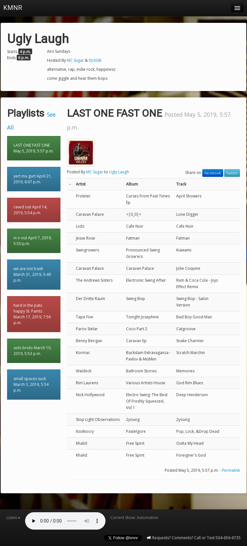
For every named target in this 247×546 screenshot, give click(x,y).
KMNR (12, 8)
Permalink (231, 470)
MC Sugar (75, 60)
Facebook (213, 173)
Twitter (232, 173)
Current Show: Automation (134, 517)
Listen (13, 517)
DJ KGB (95, 60)
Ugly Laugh (119, 172)
